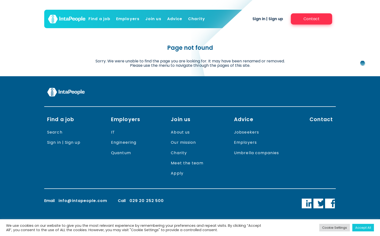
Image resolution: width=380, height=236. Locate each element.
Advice (174, 19)
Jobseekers (246, 132)
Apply (177, 173)
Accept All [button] (363, 227)
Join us (153, 19)
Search (54, 132)
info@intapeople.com (83, 200)
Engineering (123, 142)
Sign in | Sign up (63, 142)
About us (180, 132)
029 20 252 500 (147, 200)
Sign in (258, 19)
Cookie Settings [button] (334, 227)
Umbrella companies (256, 153)
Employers (127, 19)
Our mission (183, 142)
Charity (196, 19)
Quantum (121, 153)
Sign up (275, 19)
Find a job (99, 19)
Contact (321, 119)
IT (113, 132)
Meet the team (187, 163)
